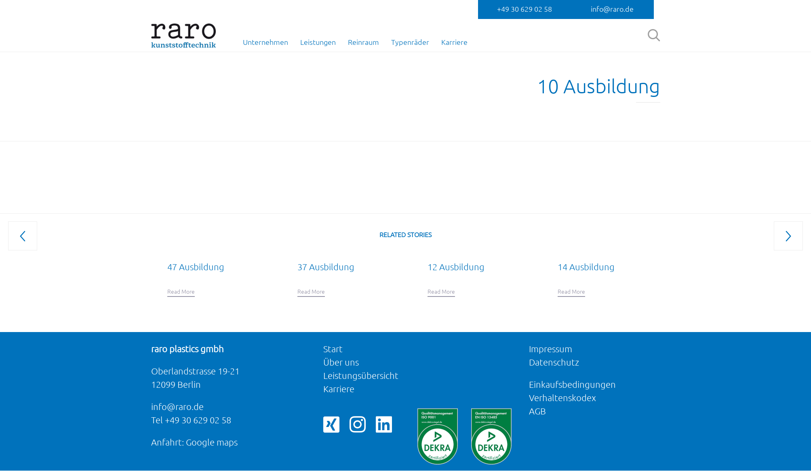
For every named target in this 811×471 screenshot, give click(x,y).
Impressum (550, 349)
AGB (537, 411)
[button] (181, 292)
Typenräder (410, 42)
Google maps (212, 442)
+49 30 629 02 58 (524, 9)
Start (333, 349)
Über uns (341, 362)
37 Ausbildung (325, 267)
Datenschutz (554, 362)
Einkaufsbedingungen (572, 384)
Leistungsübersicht (360, 375)
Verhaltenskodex (562, 398)
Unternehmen (265, 42)
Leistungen (318, 42)
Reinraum (363, 42)
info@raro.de (612, 9)
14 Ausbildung (586, 267)
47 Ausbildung (195, 267)
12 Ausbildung (456, 267)
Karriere (454, 42)
